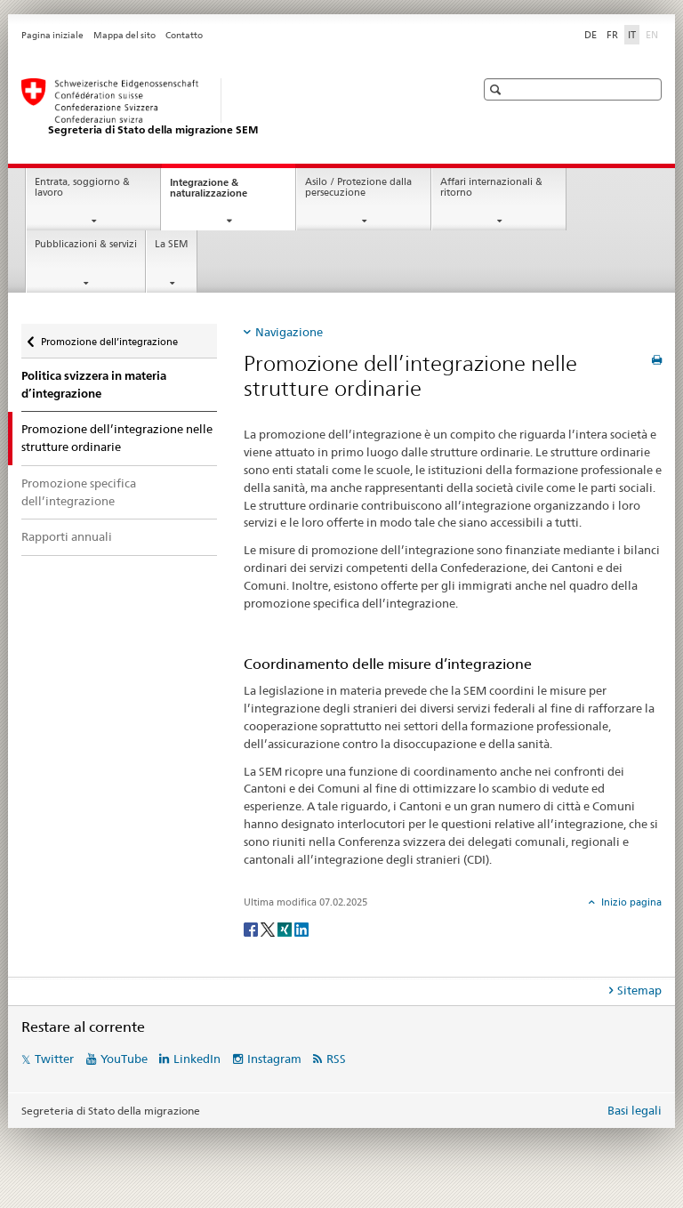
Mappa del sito (124, 35)
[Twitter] (269, 928)
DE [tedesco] (590, 34)
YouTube (124, 1058)
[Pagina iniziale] (230, 107)
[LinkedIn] (301, 928)
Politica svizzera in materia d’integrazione (93, 384)
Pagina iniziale (52, 35)
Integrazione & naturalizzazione (224, 193)
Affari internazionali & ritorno (491, 187)
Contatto (184, 35)
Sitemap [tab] (639, 990)
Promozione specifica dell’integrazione (78, 492)
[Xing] (285, 928)
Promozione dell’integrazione (109, 336)
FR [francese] (612, 34)
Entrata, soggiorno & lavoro (82, 187)
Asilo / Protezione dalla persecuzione (358, 187)
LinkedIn (197, 1058)
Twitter (54, 1058)
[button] (497, 89)
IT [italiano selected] (632, 34)
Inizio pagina (630, 902)
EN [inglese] (654, 34)
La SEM (172, 244)
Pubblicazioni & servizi (86, 244)
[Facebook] (252, 928)
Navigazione (289, 332)
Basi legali (634, 1110)
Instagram (274, 1058)
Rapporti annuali (66, 536)
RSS (336, 1058)
